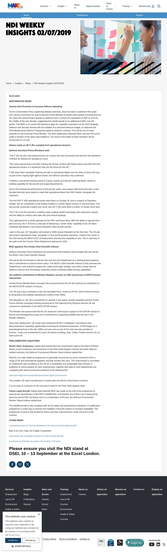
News (44, 509)
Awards (45, 499)
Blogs (26, 15)
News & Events (109, 6)
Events (45, 504)
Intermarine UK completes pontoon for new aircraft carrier (36, 436)
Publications (82, 15)
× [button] (39, 514)
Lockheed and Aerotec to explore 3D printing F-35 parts (34, 441)
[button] (22, 546)
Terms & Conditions (68, 539)
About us (77, 6)
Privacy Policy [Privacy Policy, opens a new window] (14, 535)
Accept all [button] (13, 540)
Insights (61, 6)
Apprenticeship (93, 6)
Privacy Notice (49, 539)
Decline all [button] (31, 540)
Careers (82, 494)
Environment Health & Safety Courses (67, 514)
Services (44, 6)
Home (8, 83)
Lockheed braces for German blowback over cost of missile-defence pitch (43, 425)
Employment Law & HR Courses (66, 499)
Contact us (138, 489)
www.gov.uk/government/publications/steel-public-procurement (38, 375)
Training (126, 6)
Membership (144, 6)
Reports (139, 15)
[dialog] (22, 531)
